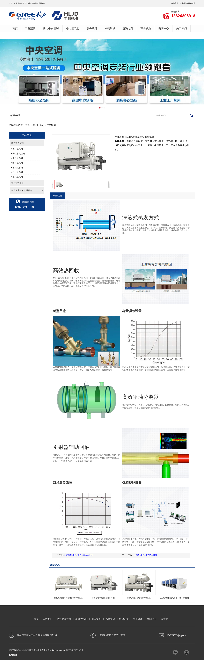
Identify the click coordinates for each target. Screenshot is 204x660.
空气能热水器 (17, 183)
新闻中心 (163, 28)
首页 (15, 28)
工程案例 (30, 28)
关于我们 (181, 28)
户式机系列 (18, 172)
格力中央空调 (51, 28)
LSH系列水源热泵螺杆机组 (103, 598)
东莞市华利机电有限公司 (30, 3)
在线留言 (174, 3)
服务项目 (92, 28)
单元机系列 (18, 177)
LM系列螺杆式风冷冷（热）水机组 (174, 598)
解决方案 (128, 28)
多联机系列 (18, 158)
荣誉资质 (145, 28)
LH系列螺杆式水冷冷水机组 (145, 555)
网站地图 (191, 3)
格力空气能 (72, 28)
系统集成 (110, 28)
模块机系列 (18, 168)
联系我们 (183, 3)
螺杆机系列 (38, 125)
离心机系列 (18, 149)
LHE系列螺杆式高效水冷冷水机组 (78, 555)
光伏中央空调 (19, 154)
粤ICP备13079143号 (74, 650)
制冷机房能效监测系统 (21, 190)
